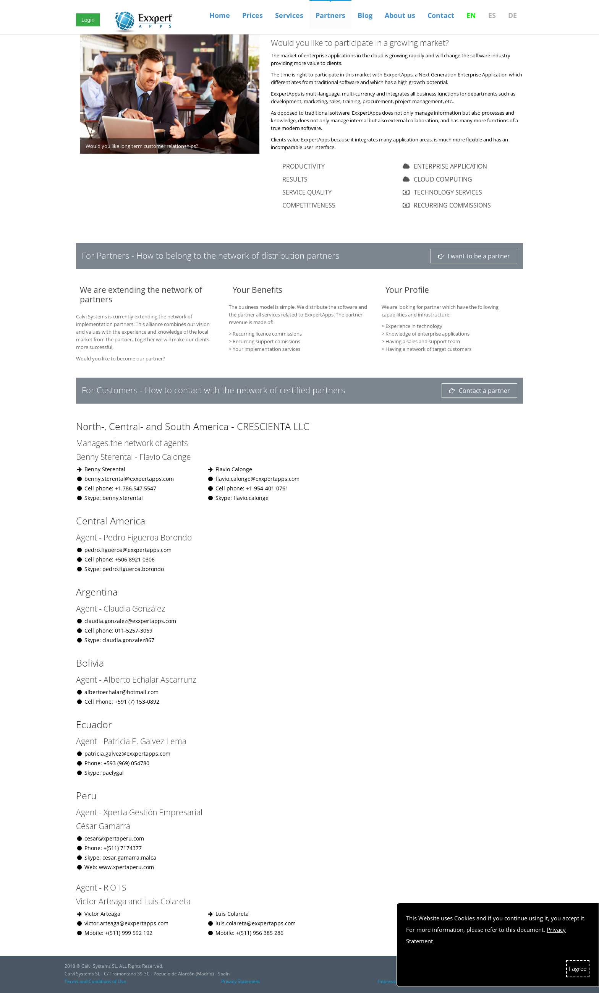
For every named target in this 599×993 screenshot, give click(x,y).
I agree (577, 968)
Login (87, 20)
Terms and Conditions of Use (95, 981)
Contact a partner (479, 390)
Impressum (390, 981)
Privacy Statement (240, 981)
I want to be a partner (474, 256)
